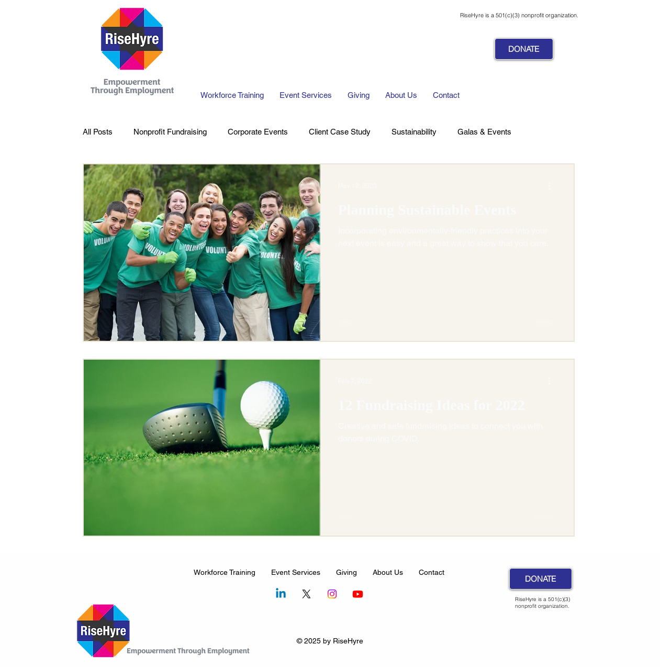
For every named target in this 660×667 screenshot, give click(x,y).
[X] (306, 594)
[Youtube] (358, 594)
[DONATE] (524, 49)
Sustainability (414, 131)
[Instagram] (332, 594)
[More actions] (553, 186)
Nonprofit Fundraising (170, 131)
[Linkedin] (281, 594)
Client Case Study (340, 131)
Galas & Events (484, 131)
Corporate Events (258, 131)
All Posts (98, 131)
